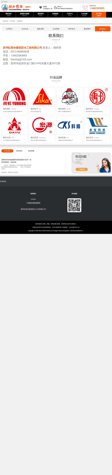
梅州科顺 (62, 137)
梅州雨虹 (6, 109)
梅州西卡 (34, 109)
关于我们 (99, 15)
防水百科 (19, 151)
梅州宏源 (34, 137)
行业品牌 (84, 15)
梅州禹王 (89, 109)
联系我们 (20, 21)
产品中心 (70, 15)
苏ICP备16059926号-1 (76, 230)
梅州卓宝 (89, 137)
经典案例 (55, 15)
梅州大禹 (6, 137)
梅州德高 (62, 109)
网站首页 (9, 15)
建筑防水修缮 (24, 15)
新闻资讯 (41, 15)
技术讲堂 (31, 151)
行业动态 (7, 151)
